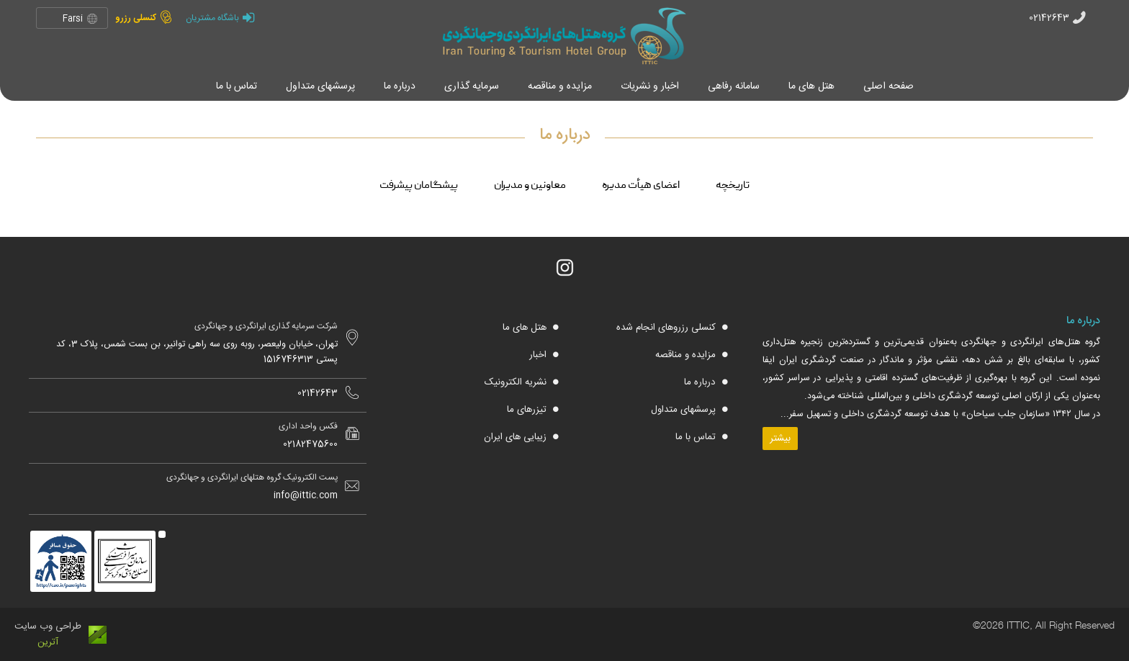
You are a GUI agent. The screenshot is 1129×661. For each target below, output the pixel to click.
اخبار (539, 355)
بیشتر (780, 438)
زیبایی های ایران (516, 437)
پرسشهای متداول (685, 410)
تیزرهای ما (528, 410)
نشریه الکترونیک (517, 382)
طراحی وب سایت (47, 626)
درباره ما (701, 382)
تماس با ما (697, 437)
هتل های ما (526, 328)
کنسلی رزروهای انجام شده (667, 328)
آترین (47, 642)
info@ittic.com (306, 495)
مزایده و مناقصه (687, 355)
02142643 (1049, 18)
